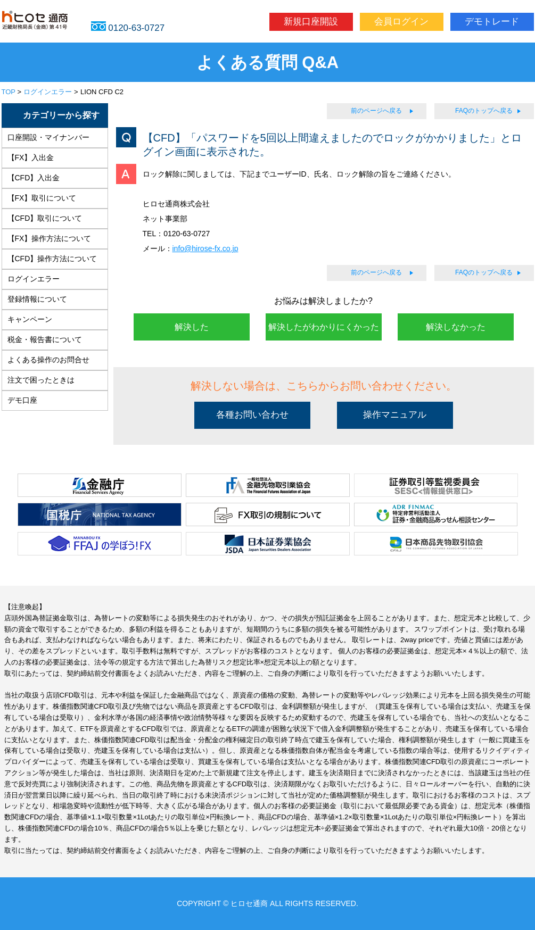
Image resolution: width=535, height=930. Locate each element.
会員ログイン (401, 21)
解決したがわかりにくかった (323, 326)
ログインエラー (47, 92)
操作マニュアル (394, 415)
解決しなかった (455, 326)
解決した (192, 326)
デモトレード (492, 21)
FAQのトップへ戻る (484, 110)
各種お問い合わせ (252, 415)
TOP (8, 92)
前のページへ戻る (376, 110)
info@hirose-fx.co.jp (205, 248)
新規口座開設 (311, 21)
